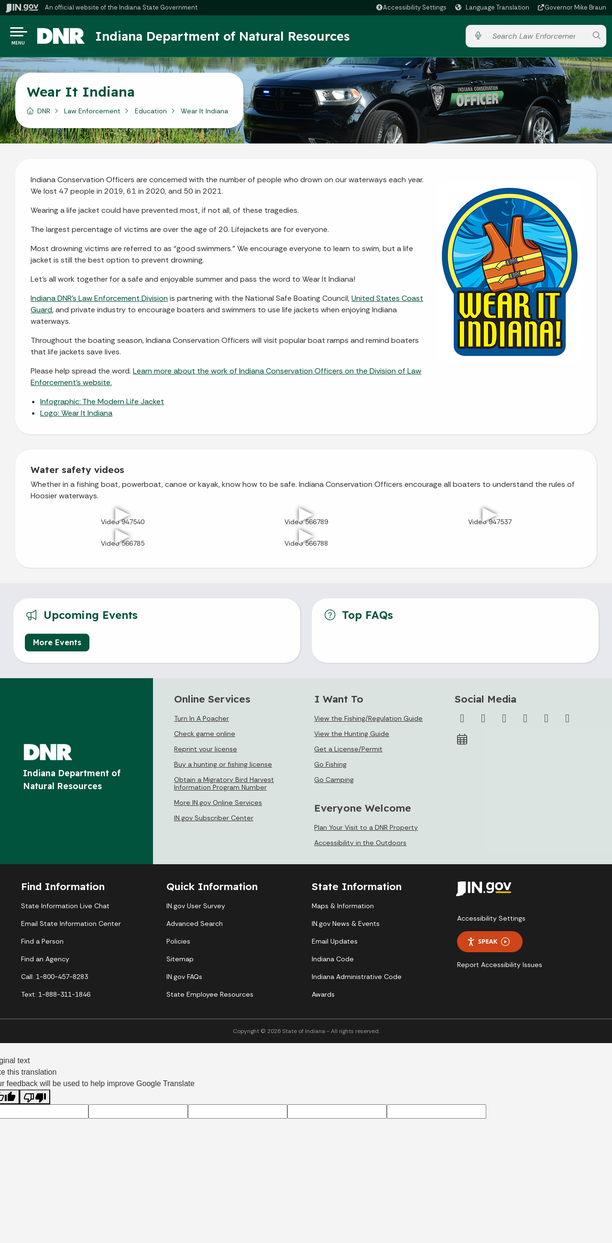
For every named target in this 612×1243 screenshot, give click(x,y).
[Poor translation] (35, 1100)
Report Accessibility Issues (499, 968)
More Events (57, 646)
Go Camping (334, 783)
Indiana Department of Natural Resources (232, 37)
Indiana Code (333, 962)
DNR (43, 114)
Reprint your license (205, 752)
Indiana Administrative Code (357, 980)
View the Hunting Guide (351, 737)
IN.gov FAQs (184, 980)
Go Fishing (330, 768)
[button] (411, 7)
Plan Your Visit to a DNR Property (366, 831)
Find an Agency (45, 962)
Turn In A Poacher (201, 722)
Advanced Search (194, 927)
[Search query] (537, 38)
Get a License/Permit (348, 752)
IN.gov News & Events (346, 927)
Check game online (204, 737)
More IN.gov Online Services (218, 806)
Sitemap (180, 962)
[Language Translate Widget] (493, 7)
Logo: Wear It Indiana (76, 416)
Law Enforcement (92, 114)
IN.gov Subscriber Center (213, 821)
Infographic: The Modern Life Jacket (102, 405)
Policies (178, 945)
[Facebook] (462, 722)
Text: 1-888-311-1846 (55, 998)
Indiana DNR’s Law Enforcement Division (99, 302)
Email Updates (335, 945)
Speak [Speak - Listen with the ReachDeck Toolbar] (488, 945)
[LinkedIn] (546, 722)
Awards (323, 998)
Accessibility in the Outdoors (360, 846)
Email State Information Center (71, 927)
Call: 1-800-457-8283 (54, 980)
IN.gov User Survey (195, 909)
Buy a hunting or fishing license (223, 768)
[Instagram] (504, 722)
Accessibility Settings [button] (491, 922)
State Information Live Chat (65, 909)
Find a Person (42, 945)
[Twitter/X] (483, 722)
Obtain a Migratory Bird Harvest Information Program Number (224, 787)
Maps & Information (343, 909)
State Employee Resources (209, 998)
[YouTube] (525, 722)
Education (151, 114)
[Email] (567, 722)
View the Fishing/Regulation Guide (368, 722)
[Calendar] (462, 743)
